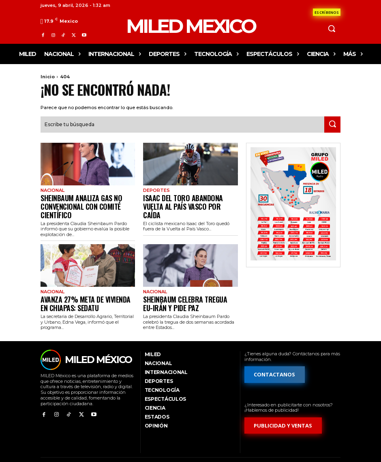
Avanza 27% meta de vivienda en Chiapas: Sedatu (81, 289)
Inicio (48, 77)
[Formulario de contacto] (326, 12)
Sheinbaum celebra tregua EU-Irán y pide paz (189, 289)
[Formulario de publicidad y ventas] (283, 410)
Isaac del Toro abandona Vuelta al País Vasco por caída (189, 199)
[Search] (332, 124)
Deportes (155, 189)
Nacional (52, 189)
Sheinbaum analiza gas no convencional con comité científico (88, 199)
